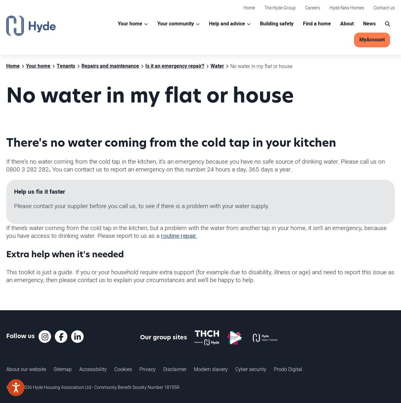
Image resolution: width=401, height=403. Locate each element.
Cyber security (250, 369)
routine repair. (179, 236)
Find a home (317, 24)
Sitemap (63, 369)
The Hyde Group (280, 8)
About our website (26, 369)
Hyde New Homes (347, 8)
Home (249, 8)
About (347, 24)
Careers (312, 8)
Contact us (384, 8)
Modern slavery (211, 369)
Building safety (277, 24)
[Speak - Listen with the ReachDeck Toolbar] (16, 387)
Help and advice (227, 24)
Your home (130, 24)
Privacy (147, 369)
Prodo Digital (288, 369)
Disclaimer (174, 369)
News (369, 24)
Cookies (123, 369)
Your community (175, 24)
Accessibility (93, 369)
